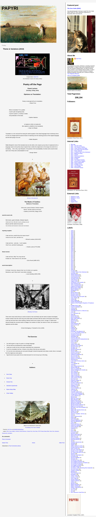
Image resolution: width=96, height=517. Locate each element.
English (72, 327)
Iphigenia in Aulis (75, 196)
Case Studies (74, 297)
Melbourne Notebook (76, 402)
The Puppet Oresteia (76, 465)
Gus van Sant (74, 355)
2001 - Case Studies (76, 166)
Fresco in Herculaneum (32, 198)
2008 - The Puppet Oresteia (78, 160)
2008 (72, 248)
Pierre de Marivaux (75, 421)
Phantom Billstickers (76, 420)
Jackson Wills (74, 367)
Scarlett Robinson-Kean (77, 447)
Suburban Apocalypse (76, 455)
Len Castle (73, 390)
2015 (72, 256)
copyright (73, 309)
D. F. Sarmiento (75, 313)
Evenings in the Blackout (77, 331)
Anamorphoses (74, 277)
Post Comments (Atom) (15, 445)
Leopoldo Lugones (75, 391)
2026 (72, 269)
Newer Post (5, 442)
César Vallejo (9, 393)
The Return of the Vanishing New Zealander (82, 467)
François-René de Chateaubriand (79, 339)
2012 (72, 254)
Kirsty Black (74, 386)
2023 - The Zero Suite (76, 145)
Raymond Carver (75, 435)
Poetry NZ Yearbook (76, 425)
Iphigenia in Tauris (75, 198)
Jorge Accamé (74, 375)
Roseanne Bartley (75, 438)
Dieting (72, 322)
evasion (73, 330)
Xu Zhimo (73, 488)
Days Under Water (75, 318)
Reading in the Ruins (32, 311)
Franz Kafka (74, 340)
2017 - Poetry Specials (76, 150)
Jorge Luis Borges (75, 376)
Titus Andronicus (75, 473)
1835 (72, 230)
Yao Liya (73, 489)
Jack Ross (78, 58)
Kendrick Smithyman (76, 382)
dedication (73, 319)
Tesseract (73, 458)
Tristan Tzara (74, 475)
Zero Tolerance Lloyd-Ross (77, 492)
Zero (72, 491)
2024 (72, 268)
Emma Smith (74, 324)
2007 (72, 247)
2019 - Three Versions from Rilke (79, 148)
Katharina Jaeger (75, 380)
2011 (72, 252)
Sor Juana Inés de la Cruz (77, 452)
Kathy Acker (74, 381)
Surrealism (73, 456)
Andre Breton (74, 279)
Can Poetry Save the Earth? (78, 296)
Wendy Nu (73, 483)
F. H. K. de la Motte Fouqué (77, 332)
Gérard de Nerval (75, 349)
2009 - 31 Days (74, 158)
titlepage (73, 471)
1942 (72, 232)
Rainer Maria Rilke (11, 389)
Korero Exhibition (75, 388)
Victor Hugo (74, 478)
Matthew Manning (75, 400)
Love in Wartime (75, 395)
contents (17, 431)
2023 (72, 267)
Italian (72, 362)
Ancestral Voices (75, 278)
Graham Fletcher (75, 352)
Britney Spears (74, 292)
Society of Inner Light (76, 451)
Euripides (73, 328)
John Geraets (74, 373)
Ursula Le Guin (74, 476)
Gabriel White (74, 344)
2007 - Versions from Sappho (78, 161)
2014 (72, 255)
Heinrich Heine (74, 357)
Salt (72, 440)
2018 (72, 260)
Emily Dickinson (23, 431)
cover (72, 312)
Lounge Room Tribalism (77, 394)
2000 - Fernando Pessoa (77, 167)
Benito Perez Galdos (76, 287)
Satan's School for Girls (76, 446)
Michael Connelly (75, 403)
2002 (72, 241)
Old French (73, 412)
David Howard (74, 317)
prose (72, 430)
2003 (72, 242)
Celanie (73, 299)
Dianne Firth (74, 321)
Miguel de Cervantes (76, 406)
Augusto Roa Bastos (76, 286)
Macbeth (73, 397)
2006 (72, 246)
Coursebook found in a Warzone (79, 310)
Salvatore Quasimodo (11, 385)
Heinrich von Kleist (75, 358)
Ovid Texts (73, 200)
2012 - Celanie (74, 154)
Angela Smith (74, 281)
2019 (72, 261)
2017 (72, 259)
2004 (72, 243)
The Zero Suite (74, 469)
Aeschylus (73, 273)
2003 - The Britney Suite (77, 165)
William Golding (75, 486)
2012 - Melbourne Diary (76, 153)
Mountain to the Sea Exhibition (78, 407)
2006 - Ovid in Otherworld (77, 162)
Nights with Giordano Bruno (77, 410)
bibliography (74, 290)
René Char (9, 378)
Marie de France (75, 398)
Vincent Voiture (74, 479)
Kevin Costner (74, 384)
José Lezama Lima (75, 377)
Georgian (73, 348)
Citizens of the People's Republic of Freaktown (82, 303)
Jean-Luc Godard (75, 368)
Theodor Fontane (75, 470)
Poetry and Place (75, 424)
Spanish (73, 453)
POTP (39, 431)
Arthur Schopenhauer (76, 285)
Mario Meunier (74, 399)
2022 (72, 265)
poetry (72, 422)
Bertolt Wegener (75, 288)
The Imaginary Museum (73, 73)
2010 (7, 431)
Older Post (61, 442)
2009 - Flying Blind (75, 157)
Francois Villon (74, 337)
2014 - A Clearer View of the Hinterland (80, 152)
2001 (72, 239)
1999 (72, 237)
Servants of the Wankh (76, 449)
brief (72, 291)
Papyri (72, 417)
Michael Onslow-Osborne (77, 404)
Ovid (72, 415)
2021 (72, 264)
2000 (72, 238)
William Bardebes (75, 484)
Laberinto (73, 389)
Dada (72, 314)
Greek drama (74, 353)
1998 (72, 236)
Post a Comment (6, 439)
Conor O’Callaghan (75, 306)
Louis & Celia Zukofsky (76, 393)
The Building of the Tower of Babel (32, 427)
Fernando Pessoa (75, 334)
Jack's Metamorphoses (76, 366)
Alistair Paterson (75, 274)
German (73, 350)
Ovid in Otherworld (75, 416)
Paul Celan (9, 374)
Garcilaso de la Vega (76, 345)
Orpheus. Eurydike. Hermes (78, 413)
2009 (72, 250)
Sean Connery (74, 448)
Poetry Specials (75, 426)
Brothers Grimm (75, 295)
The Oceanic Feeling (76, 464)
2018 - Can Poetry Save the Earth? (79, 149)
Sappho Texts (74, 201)
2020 (72, 263)
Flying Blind (74, 336)
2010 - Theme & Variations (77, 156)
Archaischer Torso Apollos (77, 282)
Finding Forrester (75, 335)
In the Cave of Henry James (78, 361)
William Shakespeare (76, 487)
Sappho (73, 444)
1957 (72, 233)
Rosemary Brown (75, 439)
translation (10, 433)
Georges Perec (74, 346)
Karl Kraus (73, 379)
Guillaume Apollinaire (76, 354)
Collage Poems (74, 305)
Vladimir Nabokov (75, 480)
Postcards (73, 428)
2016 (72, 257)
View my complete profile (73, 75)
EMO (72, 326)
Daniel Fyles (74, 315)
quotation (73, 433)
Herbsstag (73, 359)
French (72, 343)
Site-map (73, 144)
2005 (72, 245)
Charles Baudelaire (75, 301)
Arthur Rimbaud (75, 283)
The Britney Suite (75, 460)
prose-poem (74, 431)
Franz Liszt (73, 341)
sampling (73, 443)
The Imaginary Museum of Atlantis (79, 462)
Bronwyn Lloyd (74, 294)
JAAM (72, 364)
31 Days (73, 270)
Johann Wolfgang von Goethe (78, 370)
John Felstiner (74, 372)
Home (33, 442)
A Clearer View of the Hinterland (79, 272)
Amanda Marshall (75, 276)
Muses (72, 408)
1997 (72, 234)
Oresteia (73, 199)
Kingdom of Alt (74, 385)
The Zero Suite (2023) (74, 8)
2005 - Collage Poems (76, 163)
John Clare (73, 371)
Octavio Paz (9, 382)
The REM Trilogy (75, 466)
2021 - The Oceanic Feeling (78, 147)
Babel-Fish (36, 76)
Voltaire (72, 482)
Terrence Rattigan (75, 457)
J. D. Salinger (74, 363)
